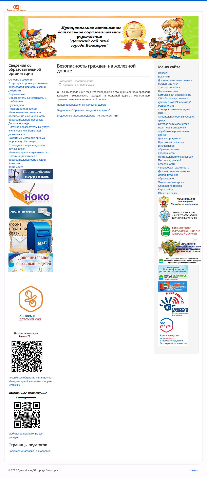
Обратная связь (167, 193)
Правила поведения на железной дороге (82, 104)
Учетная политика (169, 87)
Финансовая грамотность (173, 167)
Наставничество (168, 91)
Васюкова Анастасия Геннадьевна (29, 451)
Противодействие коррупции (175, 156)
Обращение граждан (170, 185)
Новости (163, 72)
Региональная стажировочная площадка (174, 107)
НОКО (162, 112)
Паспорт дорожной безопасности (169, 162)
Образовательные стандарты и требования (27, 99)
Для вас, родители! (169, 138)
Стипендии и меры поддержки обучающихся (26, 147)
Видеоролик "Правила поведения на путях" (83, 110)
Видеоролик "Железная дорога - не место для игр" (88, 115)
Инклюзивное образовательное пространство (168, 149)
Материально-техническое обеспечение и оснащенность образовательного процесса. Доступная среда (26, 118)
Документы (15, 90)
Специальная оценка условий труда (176, 118)
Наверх (194, 470)
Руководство (16, 105)
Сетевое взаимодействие (173, 123)
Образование (16, 94)
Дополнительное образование (168, 176)
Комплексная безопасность (174, 94)
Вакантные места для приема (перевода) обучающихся (26, 139)
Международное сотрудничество (28, 152)
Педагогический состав (22, 108)
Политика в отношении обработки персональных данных (173, 131)
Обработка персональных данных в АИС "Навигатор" (174, 100)
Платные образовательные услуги (29, 126)
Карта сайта (15, 167)
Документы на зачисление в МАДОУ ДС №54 (175, 82)
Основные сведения (20, 79)
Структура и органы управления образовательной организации (28, 85)
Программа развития (171, 142)
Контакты (14, 163)
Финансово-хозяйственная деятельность (24, 132)
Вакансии (164, 76)
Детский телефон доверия (174, 171)
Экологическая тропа (171, 182)
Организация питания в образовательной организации (27, 158)
